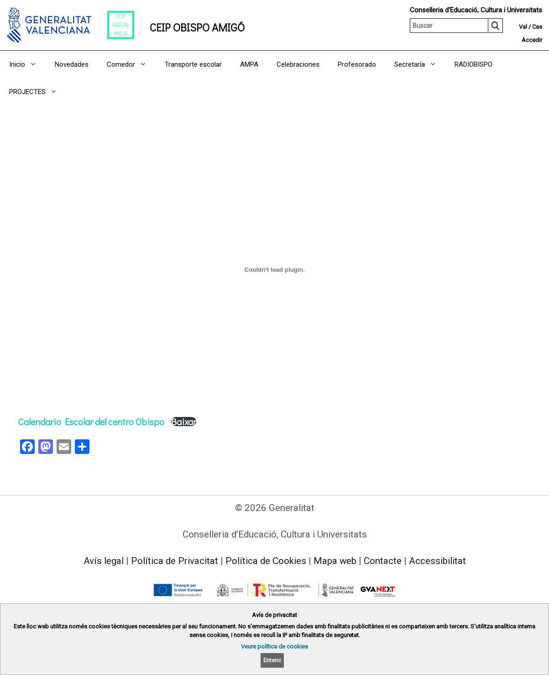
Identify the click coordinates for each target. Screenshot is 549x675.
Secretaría (419, 64)
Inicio (27, 64)
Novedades (72, 64)
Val (523, 26)
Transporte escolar (193, 64)
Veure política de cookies (274, 646)
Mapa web (335, 560)
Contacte (383, 560)
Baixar (183, 421)
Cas (537, 26)
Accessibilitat (437, 560)
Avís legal (104, 560)
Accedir (532, 40)
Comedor (131, 64)
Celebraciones (298, 64)
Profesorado (357, 64)
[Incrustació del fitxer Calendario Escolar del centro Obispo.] (274, 270)
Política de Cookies (265, 560)
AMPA (249, 64)
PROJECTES (37, 91)
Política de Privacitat (174, 560)
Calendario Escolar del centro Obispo (91, 421)
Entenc (272, 660)
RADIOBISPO (473, 64)
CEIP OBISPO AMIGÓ (197, 27)
